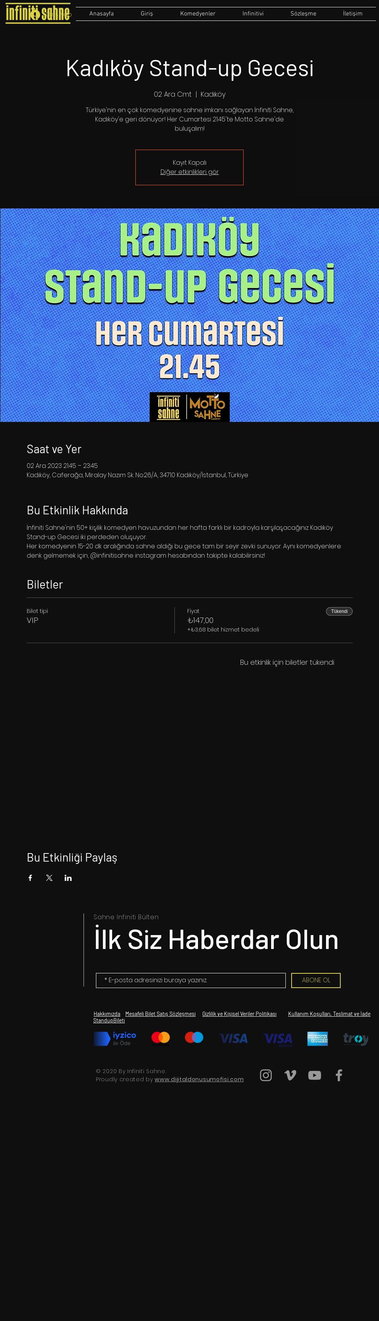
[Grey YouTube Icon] (315, 1075)
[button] (303, 13)
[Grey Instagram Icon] (266, 1075)
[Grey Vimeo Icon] (290, 1075)
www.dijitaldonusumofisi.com (199, 1079)
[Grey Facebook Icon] (339, 1075)
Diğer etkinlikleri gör (189, 171)
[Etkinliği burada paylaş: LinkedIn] (68, 878)
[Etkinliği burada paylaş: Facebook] (30, 878)
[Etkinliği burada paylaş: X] (49, 878)
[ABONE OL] (316, 980)
